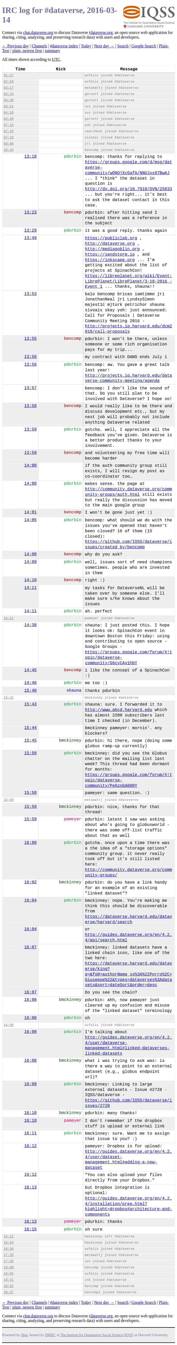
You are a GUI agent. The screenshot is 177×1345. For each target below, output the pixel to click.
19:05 (8, 1274)
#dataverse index (64, 46)
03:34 (8, 94)
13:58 (30, 406)
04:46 (8, 119)
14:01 (30, 512)
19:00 (8, 1267)
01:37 (8, 75)
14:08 (30, 554)
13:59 (30, 429)
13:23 (30, 212)
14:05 (30, 520)
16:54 (8, 1243)
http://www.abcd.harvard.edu (118, 710)
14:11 (30, 588)
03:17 (8, 88)
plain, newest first (27, 50)
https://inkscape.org (110, 260)
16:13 (30, 1187)
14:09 (30, 562)
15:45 (30, 740)
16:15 (30, 1229)
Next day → (104, 46)
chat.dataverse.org (38, 32)
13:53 (30, 294)
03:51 (8, 106)
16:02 (30, 882)
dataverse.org (101, 32)
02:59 (8, 82)
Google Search (143, 46)
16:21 (8, 1236)
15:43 (30, 704)
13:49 (30, 238)
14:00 (30, 465)
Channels (39, 46)
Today (86, 46)
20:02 (8, 1286)
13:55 (30, 338)
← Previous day (15, 46)
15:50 (30, 753)
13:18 (30, 156)
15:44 (30, 728)
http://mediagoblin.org (112, 249)
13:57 (30, 388)
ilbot (24, 1335)
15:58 (30, 792)
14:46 (30, 683)
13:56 (30, 356)
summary (52, 50)
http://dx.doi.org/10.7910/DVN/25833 (128, 189)
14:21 (8, 618)
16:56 (8, 1249)
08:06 (8, 144)
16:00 (30, 842)
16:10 (30, 1113)
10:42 (8, 150)
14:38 (30, 625)
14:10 (30, 580)
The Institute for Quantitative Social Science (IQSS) (97, 1335)
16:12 (30, 1146)
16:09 (30, 1084)
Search (123, 46)
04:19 (8, 113)
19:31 (8, 1280)
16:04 (30, 900)
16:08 (30, 999)
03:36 (8, 100)
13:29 (30, 230)
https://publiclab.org (111, 238)
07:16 (8, 125)
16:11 (30, 1133)
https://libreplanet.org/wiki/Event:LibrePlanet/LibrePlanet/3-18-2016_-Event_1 (128, 281)
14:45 (30, 670)
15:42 (8, 698)
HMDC (50, 1335)
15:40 (30, 690)
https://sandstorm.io (110, 254)
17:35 (8, 1255)
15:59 (30, 806)
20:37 (8, 1292)
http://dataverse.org (110, 243)
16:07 (30, 947)
